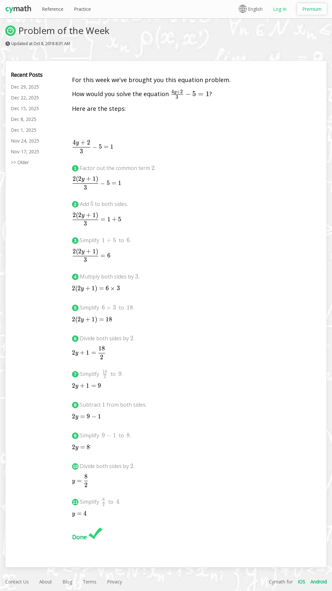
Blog (67, 582)
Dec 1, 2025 (23, 130)
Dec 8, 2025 (23, 119)
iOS (301, 582)
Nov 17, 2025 (25, 151)
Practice (82, 9)
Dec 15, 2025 (25, 108)
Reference (52, 9)
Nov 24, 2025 (25, 141)
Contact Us (17, 582)
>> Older (20, 162)
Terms (89, 582)
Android (318, 582)
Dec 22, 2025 (25, 97)
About (45, 582)
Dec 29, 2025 (25, 87)
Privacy (114, 582)
